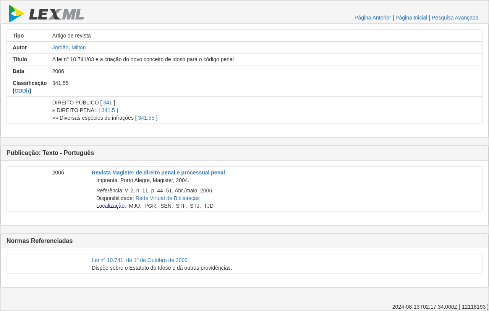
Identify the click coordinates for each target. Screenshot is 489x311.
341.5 (108, 110)
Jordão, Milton (69, 47)
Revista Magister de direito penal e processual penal (158, 172)
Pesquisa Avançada (455, 18)
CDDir (22, 91)
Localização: (111, 206)
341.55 (146, 118)
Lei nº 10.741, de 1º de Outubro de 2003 (140, 260)
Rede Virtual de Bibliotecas (168, 198)
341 (107, 102)
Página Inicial (411, 18)
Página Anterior (373, 18)
